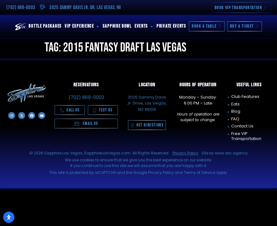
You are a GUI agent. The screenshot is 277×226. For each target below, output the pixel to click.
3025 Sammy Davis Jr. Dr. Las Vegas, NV (85, 7)
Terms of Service (199, 172)
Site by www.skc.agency (224, 153)
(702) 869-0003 (20, 7)
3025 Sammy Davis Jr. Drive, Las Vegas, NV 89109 (147, 103)
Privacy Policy (185, 153)
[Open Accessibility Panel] (8, 217)
